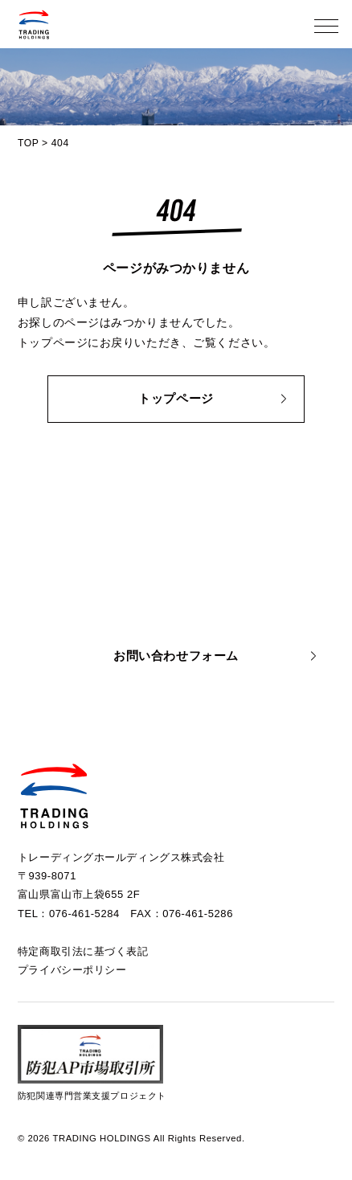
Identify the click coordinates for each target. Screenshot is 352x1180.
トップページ (175, 398)
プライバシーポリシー (72, 970)
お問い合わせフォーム (176, 655)
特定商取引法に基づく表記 (83, 951)
